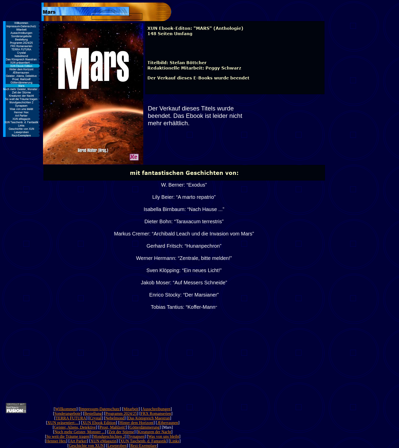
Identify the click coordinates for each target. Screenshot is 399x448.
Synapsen (136, 436)
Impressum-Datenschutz (100, 409)
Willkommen (65, 409)
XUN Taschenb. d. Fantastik (143, 441)
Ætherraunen (167, 423)
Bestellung (93, 413)
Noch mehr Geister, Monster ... (79, 432)
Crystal (96, 418)
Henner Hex (56, 441)
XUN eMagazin (104, 441)
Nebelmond (114, 418)
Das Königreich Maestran (149, 418)
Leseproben (117, 445)
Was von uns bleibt (163, 436)
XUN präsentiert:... (63, 423)
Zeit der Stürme (121, 432)
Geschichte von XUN (86, 445)
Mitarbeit (131, 409)
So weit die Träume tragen (67, 436)
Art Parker (78, 441)
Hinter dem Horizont (136, 423)
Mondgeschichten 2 (109, 436)
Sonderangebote (67, 413)
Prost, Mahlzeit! (112, 427)
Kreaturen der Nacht (154, 432)
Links (174, 441)
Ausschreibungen (156, 409)
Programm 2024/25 (121, 413)
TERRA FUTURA (71, 418)
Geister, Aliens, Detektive (75, 427)
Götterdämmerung (144, 427)
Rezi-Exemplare (143, 445)
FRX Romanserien (156, 413)
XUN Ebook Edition (99, 423)
